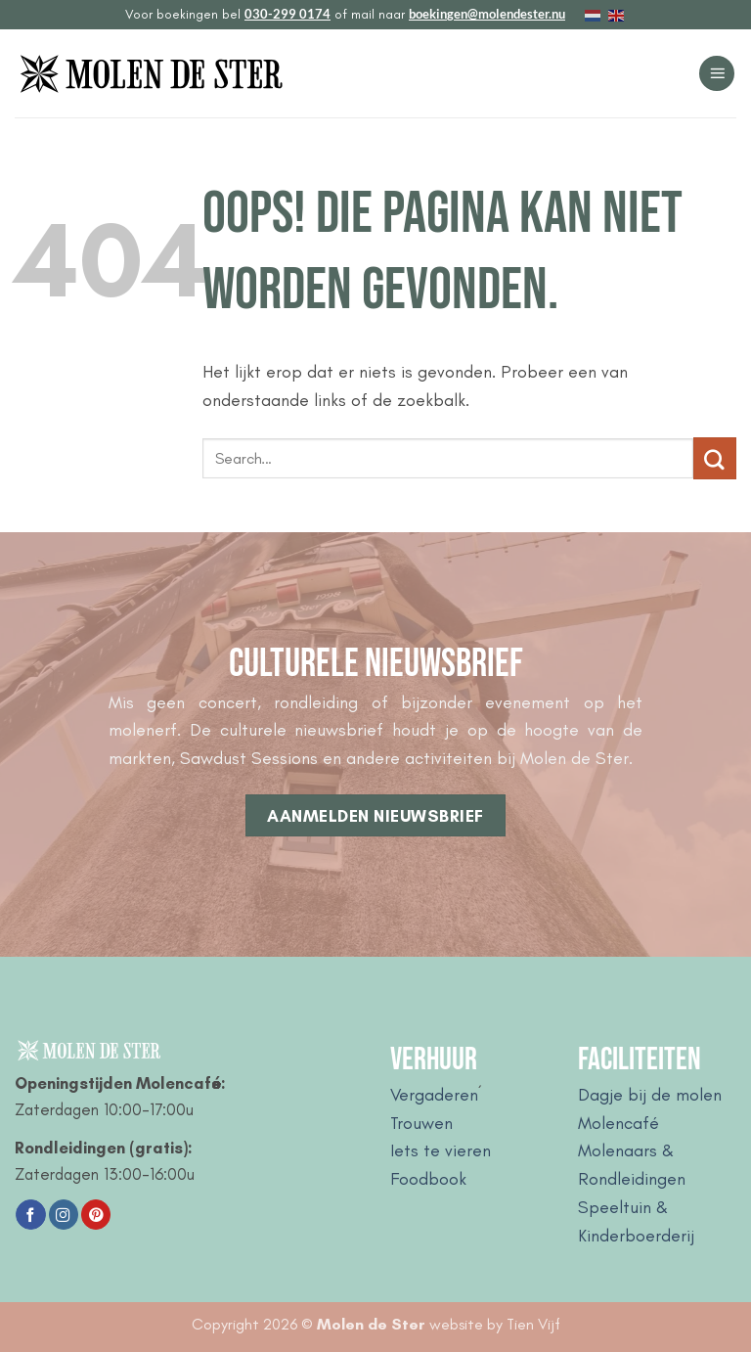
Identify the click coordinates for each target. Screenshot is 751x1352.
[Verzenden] (714, 458)
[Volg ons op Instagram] (63, 1214)
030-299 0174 (287, 14)
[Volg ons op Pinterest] (95, 1214)
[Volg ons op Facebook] (30, 1214)
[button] (716, 73)
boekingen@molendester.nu (487, 14)
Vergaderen (434, 1094)
